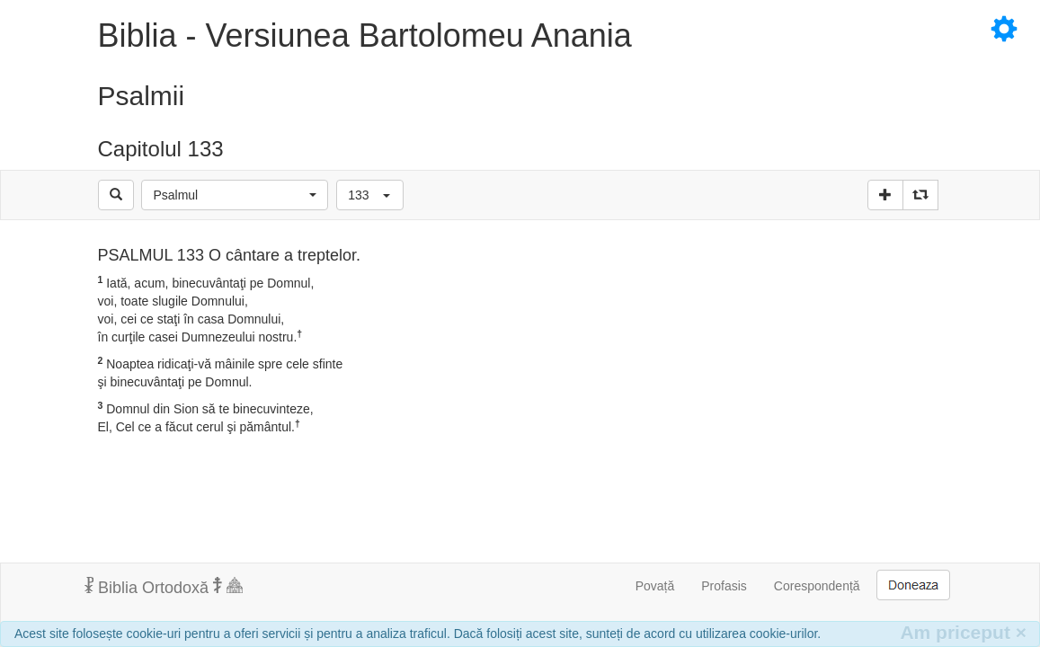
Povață (655, 586)
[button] (234, 195)
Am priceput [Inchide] (963, 632)
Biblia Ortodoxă (163, 587)
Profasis (724, 586)
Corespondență (817, 586)
